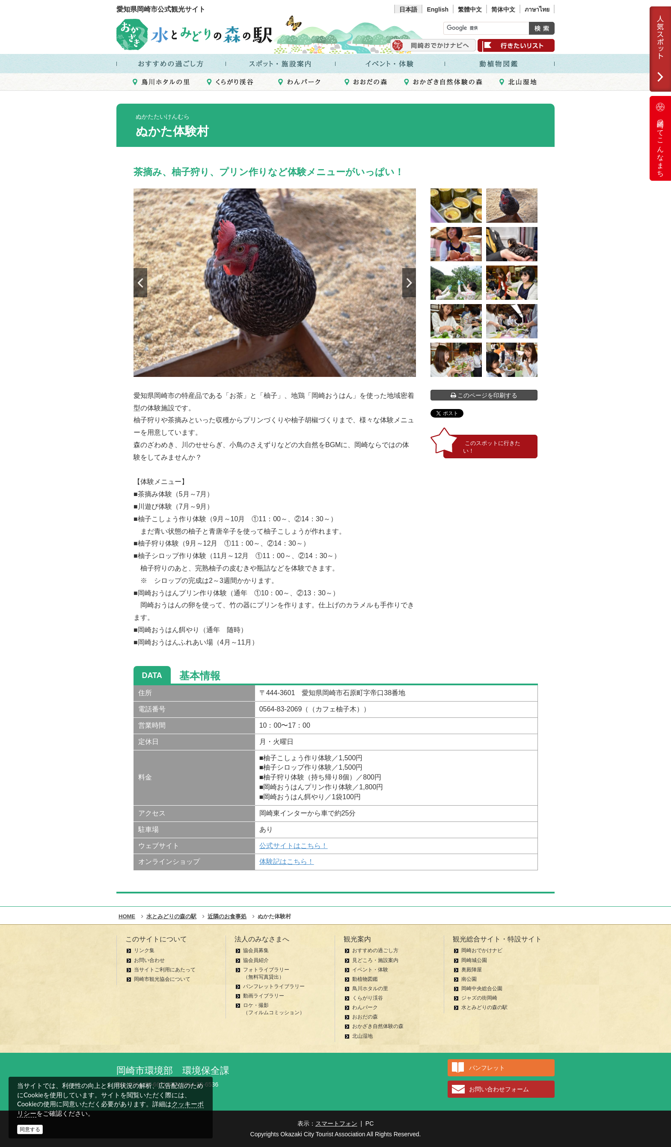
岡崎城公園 (474, 960)
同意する (30, 1129)
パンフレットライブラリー (274, 986)
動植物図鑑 (365, 979)
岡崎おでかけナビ (481, 950)
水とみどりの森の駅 (484, 1007)
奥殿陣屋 (471, 970)
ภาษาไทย (537, 9)
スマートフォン (336, 1123)
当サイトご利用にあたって (165, 970)
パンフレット (487, 1067)
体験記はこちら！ (286, 861)
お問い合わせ (149, 960)
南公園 (469, 979)
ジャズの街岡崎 (479, 998)
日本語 (408, 9)
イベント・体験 (370, 970)
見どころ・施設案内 (375, 960)
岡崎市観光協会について (162, 979)
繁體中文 (470, 9)
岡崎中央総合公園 (481, 989)
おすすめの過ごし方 (375, 950)
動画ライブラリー (263, 996)
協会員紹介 (256, 960)
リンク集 (144, 950)
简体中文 (503, 9)
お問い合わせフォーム (499, 1089)
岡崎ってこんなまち (660, 138)
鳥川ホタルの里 (370, 989)
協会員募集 (256, 950)
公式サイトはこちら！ (293, 845)
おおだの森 (365, 1017)
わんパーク (365, 1007)
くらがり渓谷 (367, 998)
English (437, 9)
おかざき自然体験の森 (378, 1026)
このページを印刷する (484, 395)
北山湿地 (362, 1036)
